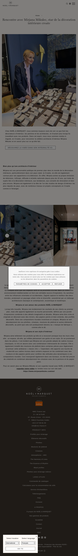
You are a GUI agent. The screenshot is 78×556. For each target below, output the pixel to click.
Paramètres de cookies (26, 284)
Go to (20, 548)
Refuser (58, 284)
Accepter (46, 284)
